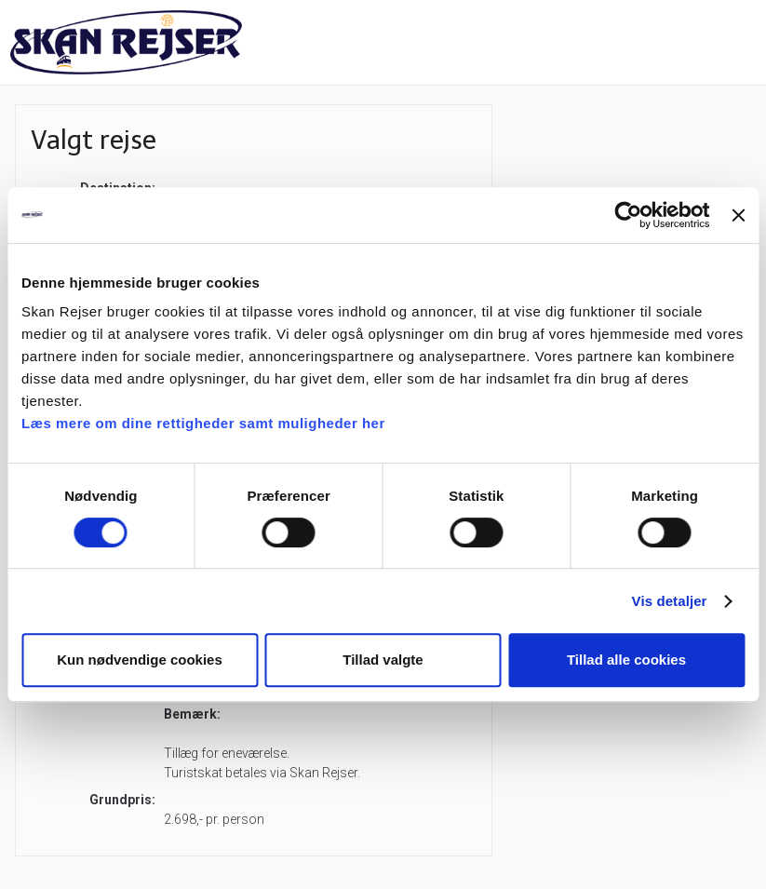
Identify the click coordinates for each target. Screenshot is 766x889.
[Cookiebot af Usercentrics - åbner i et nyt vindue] (628, 215)
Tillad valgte (383, 659)
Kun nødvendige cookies (139, 659)
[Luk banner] (738, 215)
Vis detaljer (669, 601)
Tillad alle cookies (626, 659)
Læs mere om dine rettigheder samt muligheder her (203, 423)
